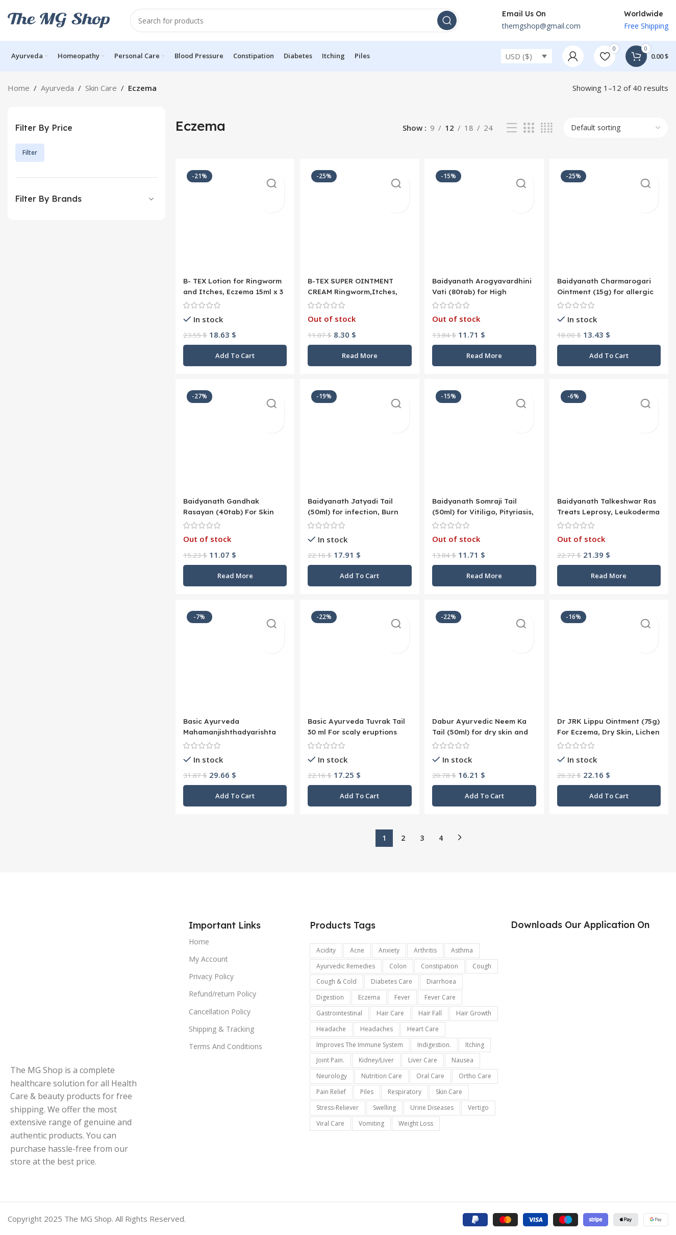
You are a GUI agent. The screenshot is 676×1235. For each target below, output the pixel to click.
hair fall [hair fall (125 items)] (430, 1012)
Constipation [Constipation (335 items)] (439, 964)
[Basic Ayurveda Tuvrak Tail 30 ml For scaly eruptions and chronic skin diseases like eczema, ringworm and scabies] (359, 659)
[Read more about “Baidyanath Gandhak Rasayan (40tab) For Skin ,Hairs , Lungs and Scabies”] (233, 573)
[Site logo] (59, 19)
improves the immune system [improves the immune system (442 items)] (359, 1043)
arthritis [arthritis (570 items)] (425, 948)
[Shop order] (615, 127)
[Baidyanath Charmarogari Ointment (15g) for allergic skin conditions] (610, 217)
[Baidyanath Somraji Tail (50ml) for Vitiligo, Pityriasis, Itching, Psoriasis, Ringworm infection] (485, 438)
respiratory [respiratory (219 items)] (404, 1090)
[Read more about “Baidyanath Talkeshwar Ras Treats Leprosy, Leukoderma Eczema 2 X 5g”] (610, 573)
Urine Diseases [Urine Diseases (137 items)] (432, 1106)
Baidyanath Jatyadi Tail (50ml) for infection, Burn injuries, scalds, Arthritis (356, 509)
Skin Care (101, 88)
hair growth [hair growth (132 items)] (473, 1012)
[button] (233, 352)
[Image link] (76, 985)
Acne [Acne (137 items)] (357, 948)
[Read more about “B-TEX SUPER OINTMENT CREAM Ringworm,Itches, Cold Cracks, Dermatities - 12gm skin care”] (359, 352)
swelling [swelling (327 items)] (384, 1106)
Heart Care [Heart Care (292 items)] (423, 1027)
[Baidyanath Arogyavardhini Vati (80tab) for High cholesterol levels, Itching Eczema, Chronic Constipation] (485, 217)
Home (19, 88)
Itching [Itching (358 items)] (474, 1043)
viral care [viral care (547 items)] (330, 1122)
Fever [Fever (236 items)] (402, 996)
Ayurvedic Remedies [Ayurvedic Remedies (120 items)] (345, 964)
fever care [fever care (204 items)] (440, 996)
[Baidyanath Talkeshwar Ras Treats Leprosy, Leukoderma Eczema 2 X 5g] (610, 438)
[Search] (294, 20)
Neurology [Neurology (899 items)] (331, 1075)
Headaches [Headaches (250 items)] (376, 1027)
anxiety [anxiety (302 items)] (389, 948)
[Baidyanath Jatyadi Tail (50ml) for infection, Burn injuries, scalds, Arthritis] (359, 438)
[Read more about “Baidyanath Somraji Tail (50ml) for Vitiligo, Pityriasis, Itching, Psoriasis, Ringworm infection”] (485, 573)
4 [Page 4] (441, 836)
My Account (208, 958)
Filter (29, 152)
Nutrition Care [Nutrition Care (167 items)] (381, 1075)
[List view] (512, 128)
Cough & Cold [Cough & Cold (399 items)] (336, 980)
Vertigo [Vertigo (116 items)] (478, 1106)
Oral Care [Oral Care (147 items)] (430, 1075)
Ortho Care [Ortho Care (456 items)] (475, 1075)
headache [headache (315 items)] (331, 1027)
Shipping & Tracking (221, 1027)
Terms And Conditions (225, 1045)
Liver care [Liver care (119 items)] (422, 1059)
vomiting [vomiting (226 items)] (371, 1122)
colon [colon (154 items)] (398, 964)
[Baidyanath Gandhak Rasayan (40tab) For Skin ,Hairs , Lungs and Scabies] (233, 438)
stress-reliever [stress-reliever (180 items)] (337, 1106)
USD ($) (518, 56)
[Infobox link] (530, 20)
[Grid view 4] (547, 128)
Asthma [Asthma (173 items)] (462, 948)
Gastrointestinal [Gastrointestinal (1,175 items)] (339, 1012)
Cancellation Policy (220, 1010)
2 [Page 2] (403, 836)
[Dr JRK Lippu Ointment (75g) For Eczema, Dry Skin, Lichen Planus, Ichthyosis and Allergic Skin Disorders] (610, 659)
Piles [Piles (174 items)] (366, 1090)
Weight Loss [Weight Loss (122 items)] (415, 1122)
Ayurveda (57, 88)
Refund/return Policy (222, 993)
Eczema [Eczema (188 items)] (369, 996)
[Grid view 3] (528, 128)
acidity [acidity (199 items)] (326, 948)
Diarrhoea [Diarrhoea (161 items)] (441, 980)
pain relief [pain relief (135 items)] (331, 1090)
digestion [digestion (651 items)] (330, 996)
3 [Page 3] (422, 836)
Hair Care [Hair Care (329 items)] (390, 1012)
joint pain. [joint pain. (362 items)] (330, 1059)
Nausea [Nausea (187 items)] (462, 1059)
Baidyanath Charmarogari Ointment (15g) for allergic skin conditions (610, 287)
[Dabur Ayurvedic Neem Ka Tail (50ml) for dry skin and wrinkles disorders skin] (485, 659)
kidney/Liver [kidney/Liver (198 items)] (376, 1059)
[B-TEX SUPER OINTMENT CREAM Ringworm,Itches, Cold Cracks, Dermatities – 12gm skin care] (359, 217)
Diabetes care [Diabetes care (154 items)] (391, 980)
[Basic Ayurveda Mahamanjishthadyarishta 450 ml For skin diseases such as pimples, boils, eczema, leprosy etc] (233, 659)
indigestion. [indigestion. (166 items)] (434, 1043)
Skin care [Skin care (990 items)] (449, 1090)
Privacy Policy (211, 975)
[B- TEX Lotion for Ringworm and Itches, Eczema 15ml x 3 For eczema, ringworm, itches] (233, 217)
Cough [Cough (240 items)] (481, 964)
